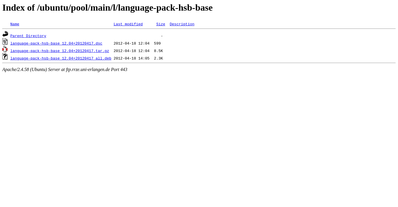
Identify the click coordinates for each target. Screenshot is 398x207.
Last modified (128, 23)
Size (160, 23)
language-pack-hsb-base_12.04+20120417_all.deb (60, 58)
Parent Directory (28, 35)
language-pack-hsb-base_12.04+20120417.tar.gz (59, 50)
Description (182, 23)
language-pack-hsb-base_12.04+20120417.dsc (56, 43)
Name (14, 23)
